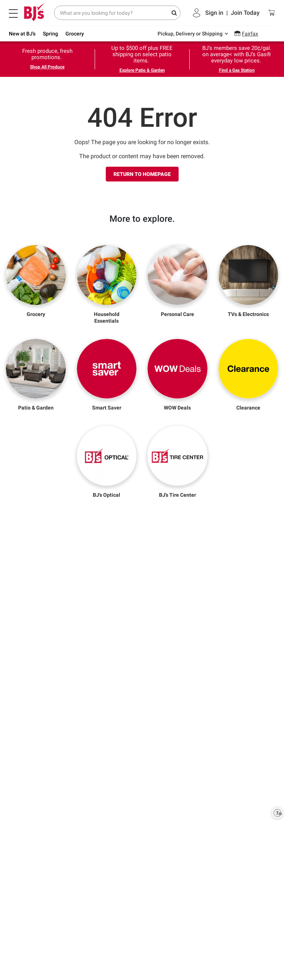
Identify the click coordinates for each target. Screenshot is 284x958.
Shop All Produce (47, 66)
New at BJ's (22, 34)
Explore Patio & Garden (142, 70)
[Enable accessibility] (277, 812)
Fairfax (250, 34)
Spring (50, 34)
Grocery (74, 34)
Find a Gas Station (237, 70)
